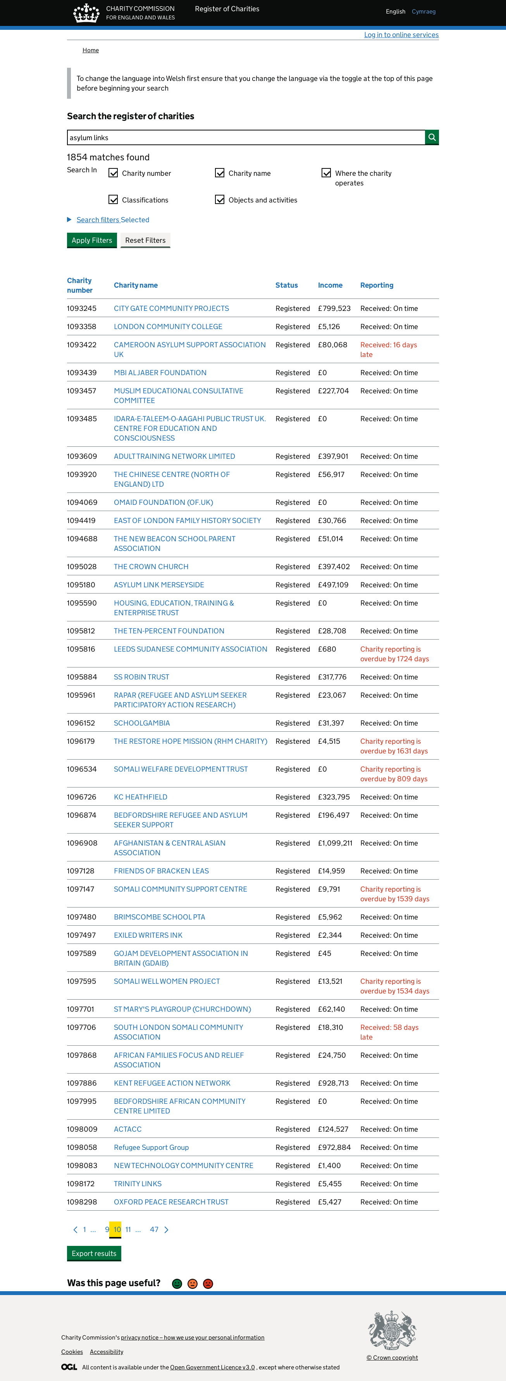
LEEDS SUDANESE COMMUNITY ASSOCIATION (191, 649)
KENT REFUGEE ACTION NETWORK (172, 1083)
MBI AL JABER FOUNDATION (160, 372)
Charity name (250, 173)
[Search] (253, 137)
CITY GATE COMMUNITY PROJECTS (171, 308)
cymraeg (424, 11)
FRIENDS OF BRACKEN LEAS (161, 870)
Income (330, 285)
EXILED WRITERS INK (148, 935)
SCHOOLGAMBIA (142, 723)
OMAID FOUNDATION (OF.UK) (163, 502)
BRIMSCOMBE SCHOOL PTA (159, 917)
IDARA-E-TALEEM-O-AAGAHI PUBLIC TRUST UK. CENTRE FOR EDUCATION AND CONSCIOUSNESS (190, 428)
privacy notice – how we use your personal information (193, 1337)
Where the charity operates (363, 178)
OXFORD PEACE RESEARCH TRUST (171, 1201)
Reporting (377, 285)
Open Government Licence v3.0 (212, 1367)
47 (154, 1231)
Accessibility (106, 1351)
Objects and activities (263, 200)
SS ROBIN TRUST (141, 676)
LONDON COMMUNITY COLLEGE (168, 326)
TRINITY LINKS (138, 1183)
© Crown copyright (392, 1357)
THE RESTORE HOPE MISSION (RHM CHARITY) (190, 741)
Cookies (72, 1351)
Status (286, 285)
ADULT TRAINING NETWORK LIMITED (174, 456)
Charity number (146, 173)
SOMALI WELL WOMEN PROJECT (167, 981)
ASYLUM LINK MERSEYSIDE (159, 584)
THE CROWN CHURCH (151, 566)
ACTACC (128, 1129)
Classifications (145, 200)
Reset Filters (145, 240)
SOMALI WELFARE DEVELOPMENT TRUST (181, 769)
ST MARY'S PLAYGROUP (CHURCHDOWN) (182, 1009)
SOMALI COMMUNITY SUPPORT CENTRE (180, 889)
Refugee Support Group (151, 1147)
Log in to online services (401, 34)
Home (91, 50)
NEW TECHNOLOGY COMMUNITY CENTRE (183, 1165)
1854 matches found (108, 157)
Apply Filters (92, 240)
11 (128, 1231)
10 (117, 1231)
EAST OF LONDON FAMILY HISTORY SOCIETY (187, 520)
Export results (94, 1253)
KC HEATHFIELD (140, 797)
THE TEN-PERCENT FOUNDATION (169, 630)
